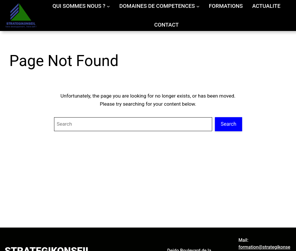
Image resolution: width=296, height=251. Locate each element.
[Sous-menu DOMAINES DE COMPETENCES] (197, 6)
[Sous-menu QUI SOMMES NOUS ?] (108, 6)
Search (228, 124)
